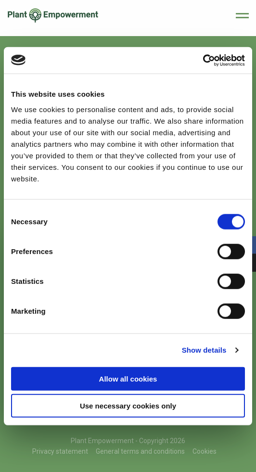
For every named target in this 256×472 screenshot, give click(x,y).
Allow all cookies (128, 378)
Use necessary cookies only (128, 406)
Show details (204, 350)
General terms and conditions (140, 451)
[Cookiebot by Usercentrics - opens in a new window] (203, 60)
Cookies (204, 451)
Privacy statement (60, 451)
